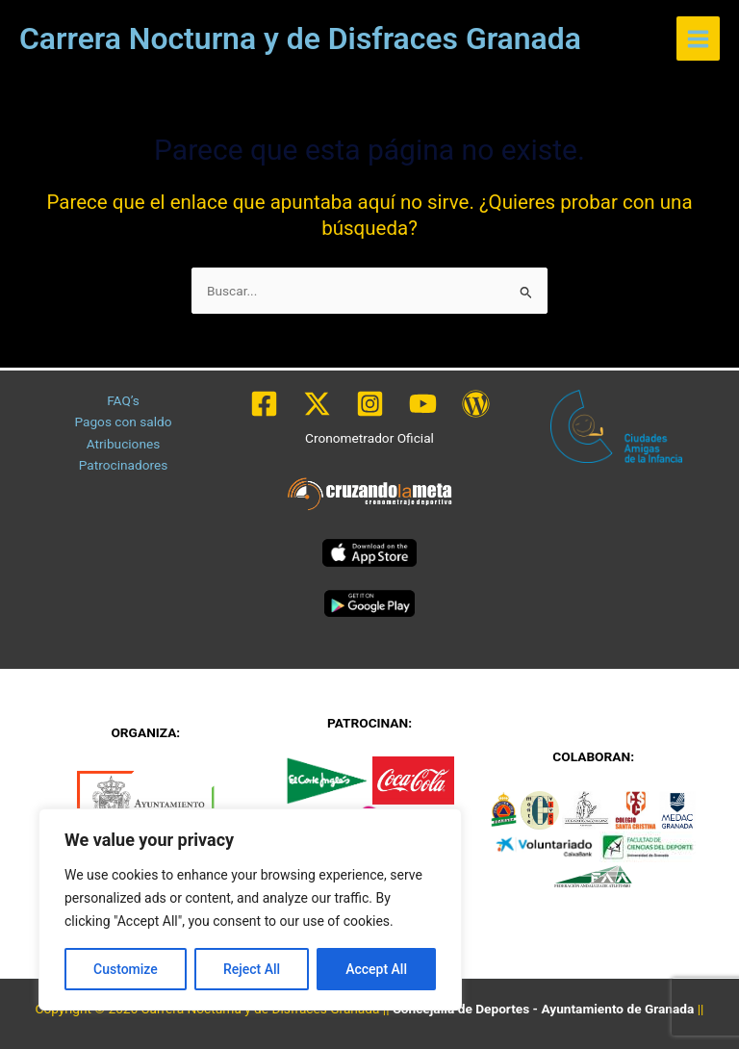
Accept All (376, 969)
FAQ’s (123, 400)
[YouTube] (423, 404)
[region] (250, 909)
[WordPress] (476, 404)
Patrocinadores (123, 465)
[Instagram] (370, 404)
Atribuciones (124, 443)
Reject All (251, 969)
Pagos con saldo (122, 421)
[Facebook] (264, 404)
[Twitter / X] (317, 404)
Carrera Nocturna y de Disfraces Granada (300, 38)
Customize (125, 969)
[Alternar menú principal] (698, 38)
